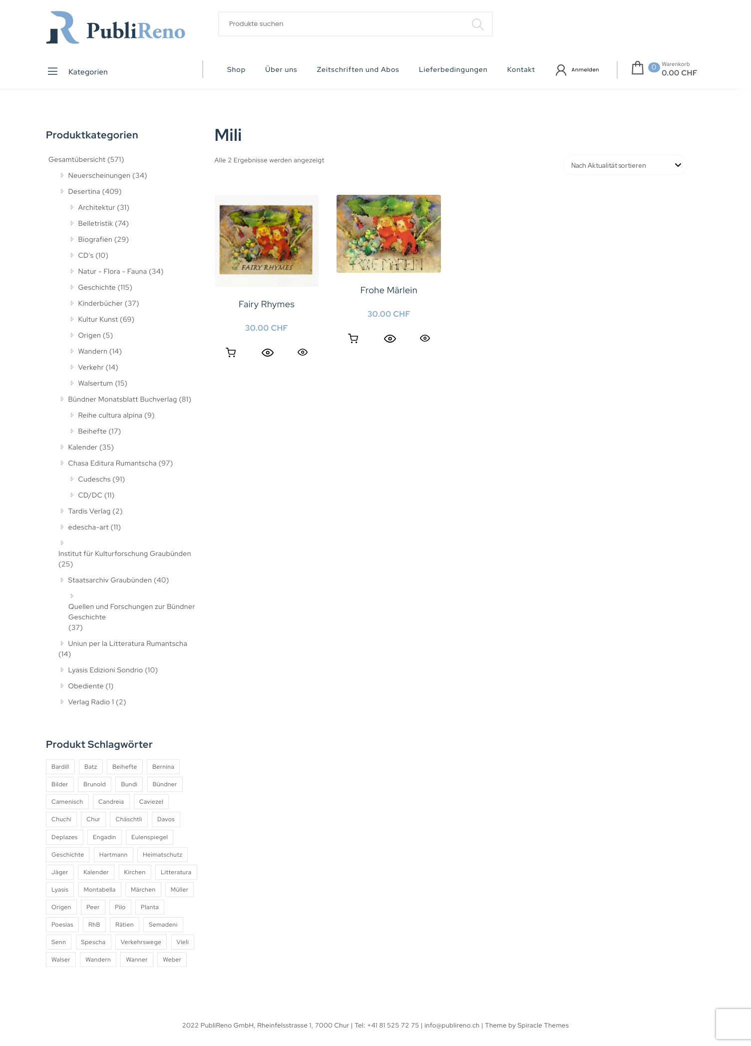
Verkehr (91, 367)
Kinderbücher (100, 303)
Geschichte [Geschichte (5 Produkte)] (67, 855)
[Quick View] (267, 353)
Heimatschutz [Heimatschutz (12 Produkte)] (162, 855)
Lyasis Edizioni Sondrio (105, 670)
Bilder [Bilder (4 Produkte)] (59, 784)
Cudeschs (94, 479)
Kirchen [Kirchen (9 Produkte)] (135, 872)
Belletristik (95, 223)
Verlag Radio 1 (91, 702)
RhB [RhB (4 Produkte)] (94, 925)
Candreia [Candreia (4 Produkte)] (111, 802)
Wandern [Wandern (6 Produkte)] (98, 960)
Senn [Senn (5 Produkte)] (58, 942)
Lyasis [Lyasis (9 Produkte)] (59, 890)
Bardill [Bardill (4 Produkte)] (60, 767)
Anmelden (585, 69)
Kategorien (77, 71)
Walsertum (95, 383)
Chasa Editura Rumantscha (112, 463)
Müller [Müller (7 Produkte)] (179, 890)
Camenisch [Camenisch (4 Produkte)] (67, 802)
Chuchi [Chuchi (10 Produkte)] (61, 819)
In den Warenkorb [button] (231, 353)
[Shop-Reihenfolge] (625, 165)
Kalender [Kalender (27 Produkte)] (96, 872)
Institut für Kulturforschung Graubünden (124, 553)
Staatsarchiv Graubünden (110, 580)
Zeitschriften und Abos (358, 69)
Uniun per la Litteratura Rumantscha (128, 643)
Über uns (281, 69)
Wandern (93, 351)
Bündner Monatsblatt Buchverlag (122, 399)
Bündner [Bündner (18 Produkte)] (165, 784)
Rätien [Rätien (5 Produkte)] (124, 925)
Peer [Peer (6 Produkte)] (93, 907)
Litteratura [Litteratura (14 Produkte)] (176, 872)
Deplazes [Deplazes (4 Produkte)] (64, 837)
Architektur (96, 207)
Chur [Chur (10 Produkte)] (93, 819)
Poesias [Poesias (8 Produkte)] (62, 925)
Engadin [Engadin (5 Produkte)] (104, 837)
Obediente (86, 686)
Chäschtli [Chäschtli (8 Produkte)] (128, 819)
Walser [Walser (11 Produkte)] (60, 960)
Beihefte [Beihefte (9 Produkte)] (124, 767)
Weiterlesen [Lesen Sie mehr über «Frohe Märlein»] (353, 339)
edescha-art (88, 527)
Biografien (95, 239)
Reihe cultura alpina (110, 415)
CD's (86, 255)
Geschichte (97, 287)
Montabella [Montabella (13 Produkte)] (100, 890)
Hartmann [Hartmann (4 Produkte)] (113, 855)
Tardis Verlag (89, 511)
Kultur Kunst (98, 319)
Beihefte (92, 431)
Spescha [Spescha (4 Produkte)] (93, 942)
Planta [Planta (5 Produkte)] (150, 907)
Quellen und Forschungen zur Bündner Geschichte (131, 612)
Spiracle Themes (543, 1025)
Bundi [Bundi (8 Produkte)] (129, 784)
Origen (89, 335)
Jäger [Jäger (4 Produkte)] (59, 872)
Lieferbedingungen (453, 69)
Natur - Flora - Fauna (112, 271)
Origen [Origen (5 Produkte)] (61, 907)
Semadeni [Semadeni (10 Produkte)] (163, 925)
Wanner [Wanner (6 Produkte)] (136, 960)
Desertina (84, 191)
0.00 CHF (680, 73)
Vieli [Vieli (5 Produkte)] (183, 942)
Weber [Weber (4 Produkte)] (172, 960)
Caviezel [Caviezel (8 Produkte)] (151, 802)
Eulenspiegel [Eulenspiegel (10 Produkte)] (149, 837)
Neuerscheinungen (99, 175)
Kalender (83, 447)
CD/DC (90, 495)
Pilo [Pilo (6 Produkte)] (120, 907)
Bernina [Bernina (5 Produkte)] (163, 767)
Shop (236, 69)
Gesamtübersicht (76, 159)
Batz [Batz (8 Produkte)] (90, 767)
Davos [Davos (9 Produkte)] (166, 819)
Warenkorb (676, 64)
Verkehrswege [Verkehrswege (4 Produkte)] (141, 942)
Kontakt (521, 69)
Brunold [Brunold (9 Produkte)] (94, 784)
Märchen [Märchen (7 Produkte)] (143, 890)
